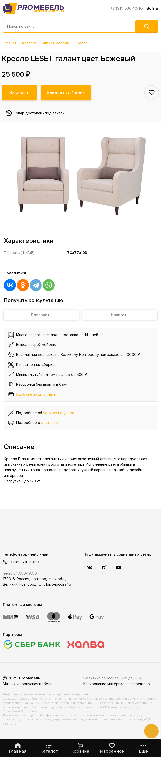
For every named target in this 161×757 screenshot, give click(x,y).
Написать (120, 314)
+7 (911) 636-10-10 (126, 8)
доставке (49, 422)
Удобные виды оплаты (36, 394)
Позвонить (41, 314)
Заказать (19, 93)
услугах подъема (58, 412)
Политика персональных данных (112, 678)
